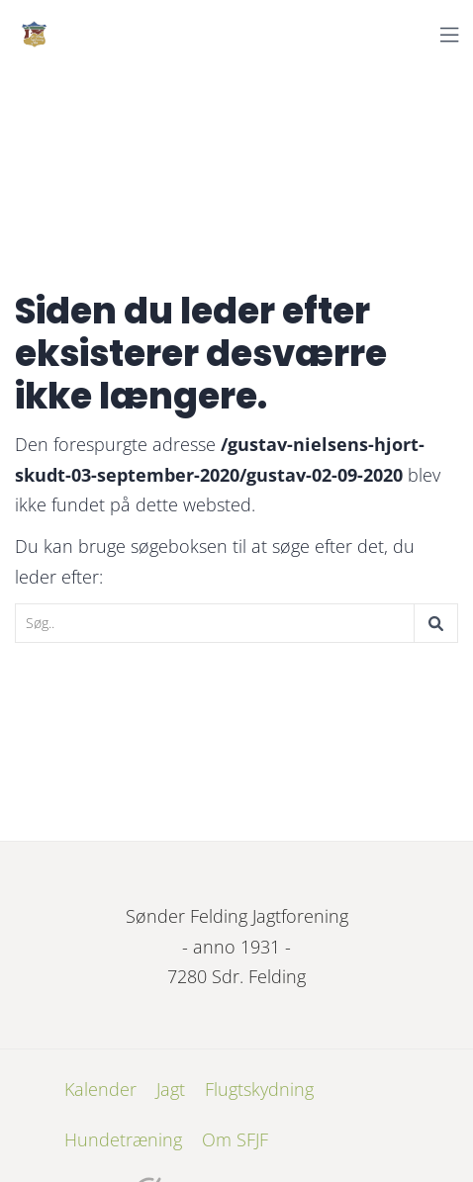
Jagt (170, 1089)
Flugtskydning (259, 1089)
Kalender (100, 1089)
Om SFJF (235, 1139)
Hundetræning (123, 1139)
